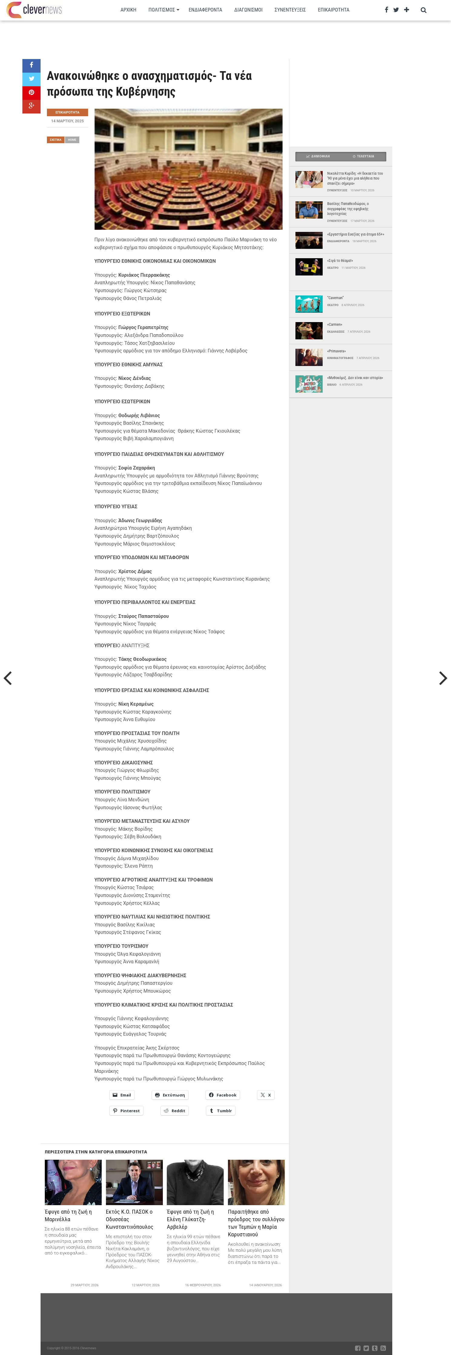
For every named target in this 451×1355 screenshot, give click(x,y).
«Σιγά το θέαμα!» (340, 260)
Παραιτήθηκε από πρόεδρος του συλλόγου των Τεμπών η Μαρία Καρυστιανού (256, 1223)
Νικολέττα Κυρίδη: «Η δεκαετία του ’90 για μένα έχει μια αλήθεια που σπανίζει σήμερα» (355, 178)
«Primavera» (336, 351)
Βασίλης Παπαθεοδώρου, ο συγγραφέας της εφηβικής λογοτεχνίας (348, 208)
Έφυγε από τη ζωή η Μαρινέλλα (68, 1215)
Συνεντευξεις (290, 10)
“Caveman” (335, 297)
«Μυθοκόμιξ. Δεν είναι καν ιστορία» (355, 377)
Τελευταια (363, 156)
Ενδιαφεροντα (205, 10)
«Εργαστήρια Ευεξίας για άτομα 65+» (355, 234)
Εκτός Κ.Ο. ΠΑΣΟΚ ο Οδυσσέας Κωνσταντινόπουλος (129, 1219)
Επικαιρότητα (334, 10)
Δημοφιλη (318, 156)
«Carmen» (334, 324)
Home (72, 139)
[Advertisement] (207, 39)
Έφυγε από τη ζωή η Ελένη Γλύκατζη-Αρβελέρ (190, 1219)
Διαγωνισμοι (248, 10)
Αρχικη (128, 10)
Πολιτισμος (162, 10)
